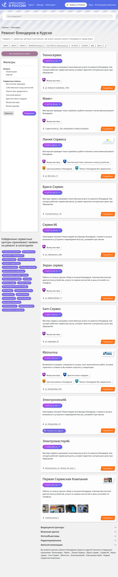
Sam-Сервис (52, 309)
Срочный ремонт (13, 95)
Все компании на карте (19, 53)
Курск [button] (31, 5)
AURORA (84, 46)
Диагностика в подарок (16, 98)
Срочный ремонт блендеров (59, 169)
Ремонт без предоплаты (17, 91)
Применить (29, 113)
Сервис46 (50, 224)
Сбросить (8, 113)
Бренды (40, 5)
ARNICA (22, 46)
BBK (92, 46)
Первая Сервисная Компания (65, 479)
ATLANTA (74, 46)
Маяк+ (47, 98)
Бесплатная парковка (15, 84)
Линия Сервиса (54, 139)
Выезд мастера (53, 80)
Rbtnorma (50, 352)
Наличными (11, 71)
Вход (91, 5)
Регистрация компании (105, 5)
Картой (9, 74)
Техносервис (52, 55)
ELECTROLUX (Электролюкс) (57, 46)
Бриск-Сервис (53, 187)
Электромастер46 (56, 441)
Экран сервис (53, 265)
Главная (5, 27)
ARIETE (14, 46)
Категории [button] (50, 5)
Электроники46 (54, 400)
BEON (99, 46)
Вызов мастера (12, 102)
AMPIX (5, 46)
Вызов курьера (12, 106)
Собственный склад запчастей (19, 87)
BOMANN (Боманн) (36, 46)
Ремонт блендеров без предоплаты (95, 169)
